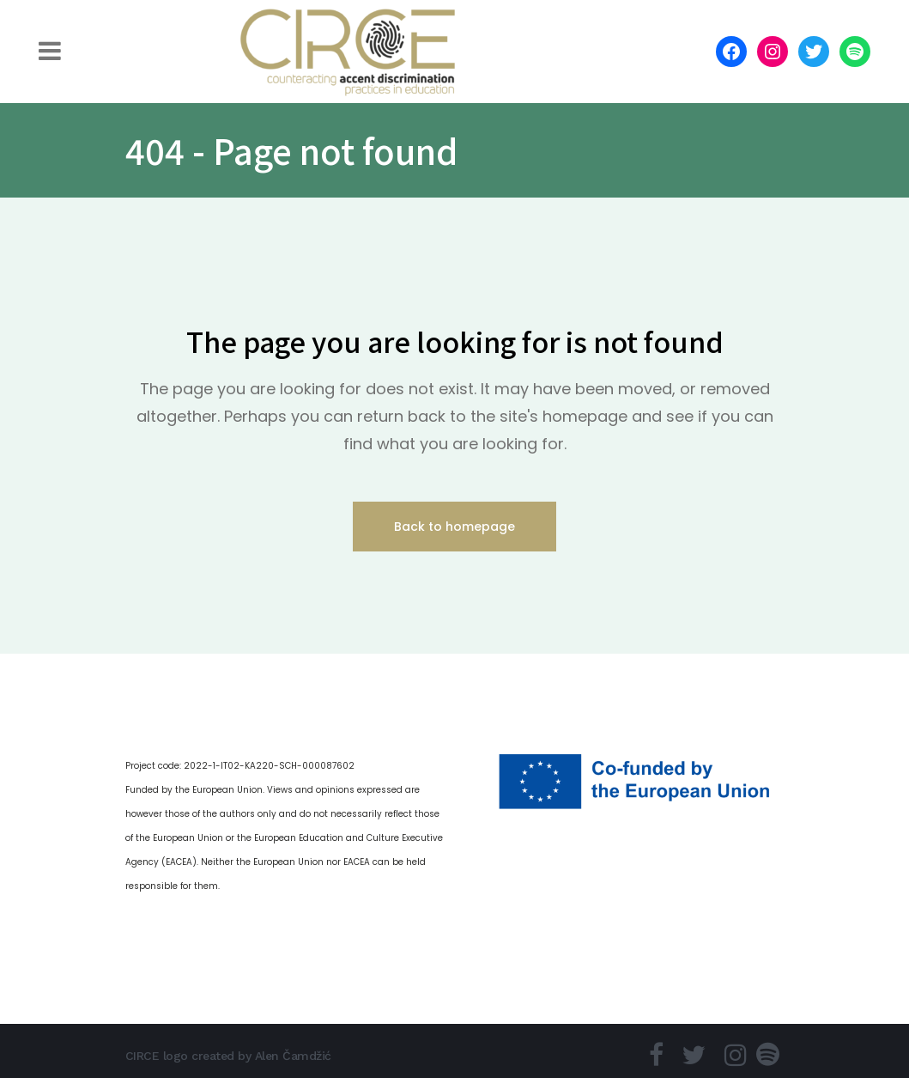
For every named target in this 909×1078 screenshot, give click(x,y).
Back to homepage (454, 526)
